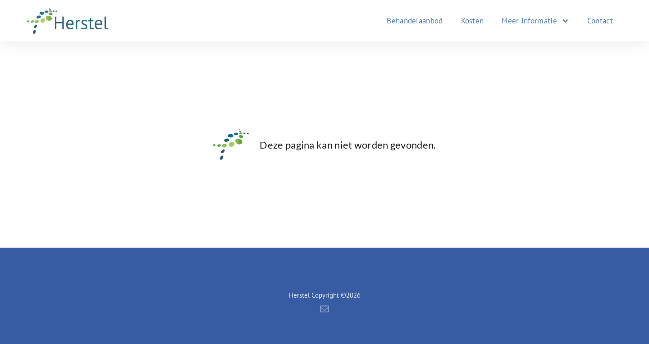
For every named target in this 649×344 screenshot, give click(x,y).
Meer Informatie (535, 21)
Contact (600, 21)
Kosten (472, 21)
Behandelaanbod (415, 21)
